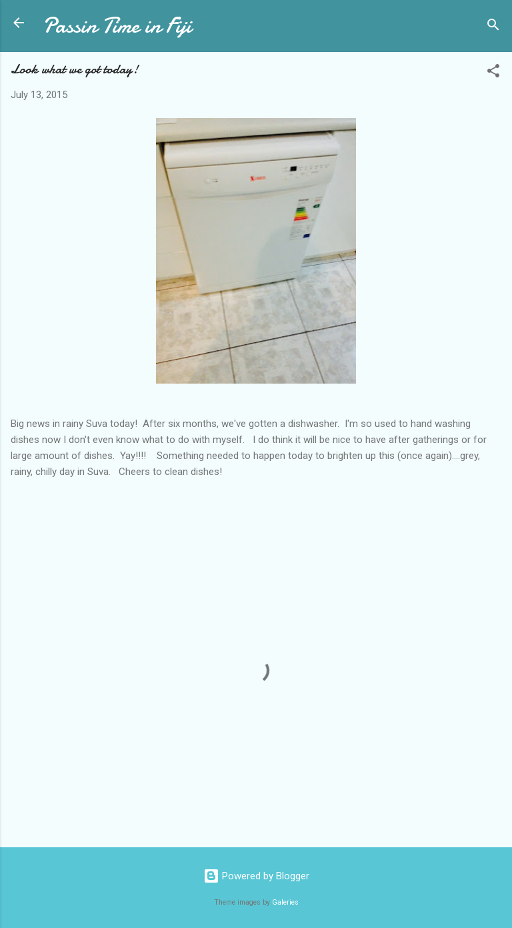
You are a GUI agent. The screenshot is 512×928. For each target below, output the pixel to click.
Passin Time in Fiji (117, 26)
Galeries (285, 902)
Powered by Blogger (256, 876)
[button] (493, 73)
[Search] (493, 27)
